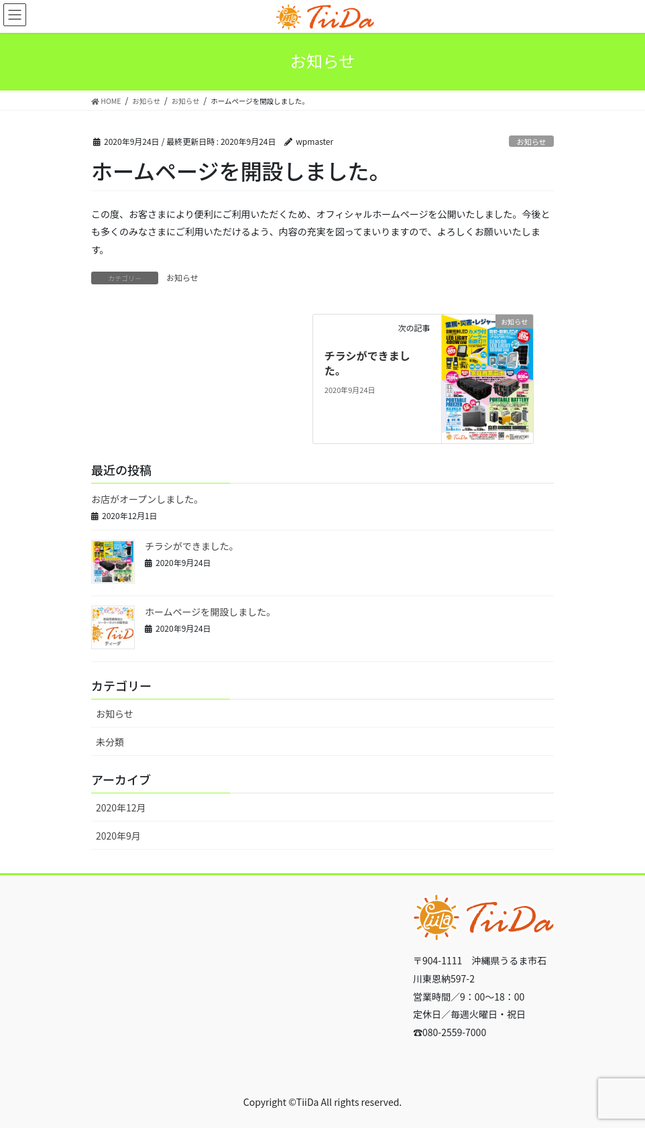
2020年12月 (121, 807)
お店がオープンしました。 (147, 499)
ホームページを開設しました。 (210, 611)
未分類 (110, 741)
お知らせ (531, 141)
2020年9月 (118, 835)
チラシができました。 (367, 362)
